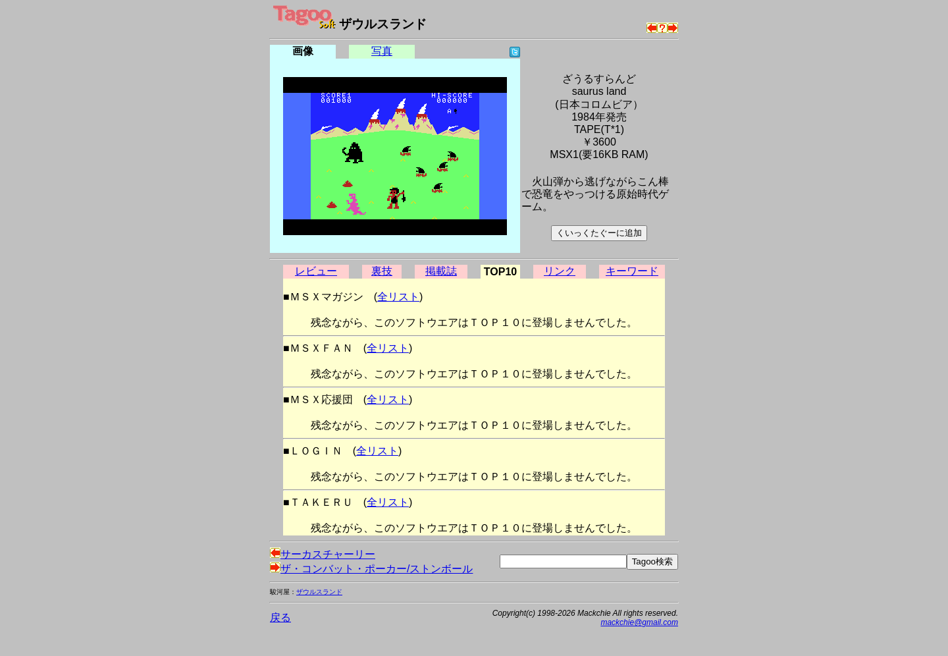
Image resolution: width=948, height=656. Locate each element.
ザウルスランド (319, 591)
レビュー (316, 271)
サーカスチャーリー (322, 554)
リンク (559, 271)
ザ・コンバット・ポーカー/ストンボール (371, 568)
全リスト (398, 296)
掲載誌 (441, 271)
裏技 (381, 271)
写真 (381, 51)
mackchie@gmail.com (639, 622)
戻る (280, 617)
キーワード (632, 271)
